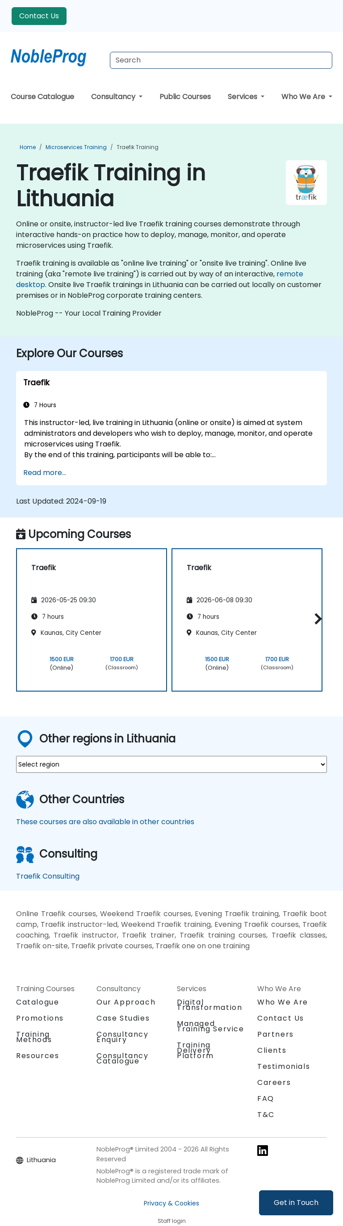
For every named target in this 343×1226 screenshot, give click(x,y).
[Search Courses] (221, 60)
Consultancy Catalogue (122, 1058)
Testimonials (283, 1066)
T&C (266, 1114)
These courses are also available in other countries (105, 822)
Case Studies (123, 1018)
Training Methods (34, 1037)
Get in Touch (296, 1202)
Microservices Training (76, 147)
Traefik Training (138, 147)
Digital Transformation (209, 1005)
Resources (37, 1056)
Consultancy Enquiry (122, 1037)
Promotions (40, 1018)
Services (243, 97)
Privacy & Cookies (171, 1203)
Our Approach (125, 1002)
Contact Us (39, 16)
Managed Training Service (210, 1026)
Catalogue (37, 1002)
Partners (275, 1034)
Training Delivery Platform (195, 1050)
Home (28, 147)
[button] (316, 618)
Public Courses (185, 97)
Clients (271, 1050)
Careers (274, 1082)
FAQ (265, 1098)
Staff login (172, 1221)
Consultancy (114, 97)
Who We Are (304, 97)
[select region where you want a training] (171, 764)
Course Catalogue (42, 97)
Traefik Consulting (47, 876)
